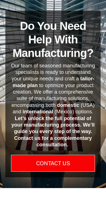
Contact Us (53, 163)
